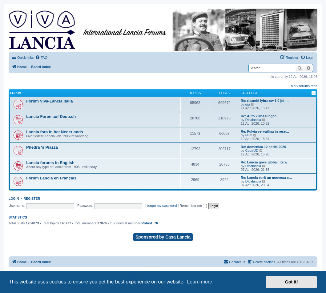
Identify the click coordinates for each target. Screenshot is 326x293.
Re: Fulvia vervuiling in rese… (265, 131)
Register (32, 198)
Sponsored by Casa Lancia (163, 237)
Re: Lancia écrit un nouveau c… (266, 177)
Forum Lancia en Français (51, 178)
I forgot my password (161, 205)
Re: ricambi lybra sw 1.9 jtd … (265, 100)
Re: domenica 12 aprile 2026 (263, 147)
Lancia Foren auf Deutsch (51, 116)
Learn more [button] (199, 281)
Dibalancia (253, 120)
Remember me (193, 205)
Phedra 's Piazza (42, 147)
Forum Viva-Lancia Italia (49, 101)
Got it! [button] (291, 281)
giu (247, 104)
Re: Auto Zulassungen (258, 116)
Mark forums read (304, 86)
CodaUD (251, 150)
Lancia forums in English (50, 162)
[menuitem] (41, 57)
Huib (248, 135)
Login (14, 198)
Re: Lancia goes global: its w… (266, 162)
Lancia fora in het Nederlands (54, 132)
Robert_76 (149, 223)
